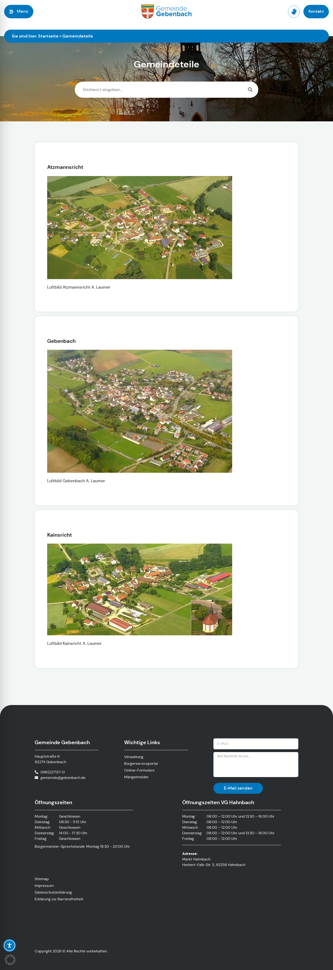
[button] (10, 960)
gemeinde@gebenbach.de (62, 777)
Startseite (48, 36)
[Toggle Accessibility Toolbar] (9, 945)
